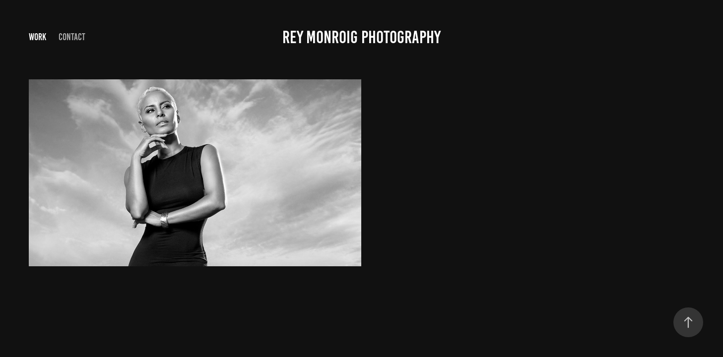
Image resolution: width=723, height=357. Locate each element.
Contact (72, 37)
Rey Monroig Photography (361, 37)
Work (37, 37)
